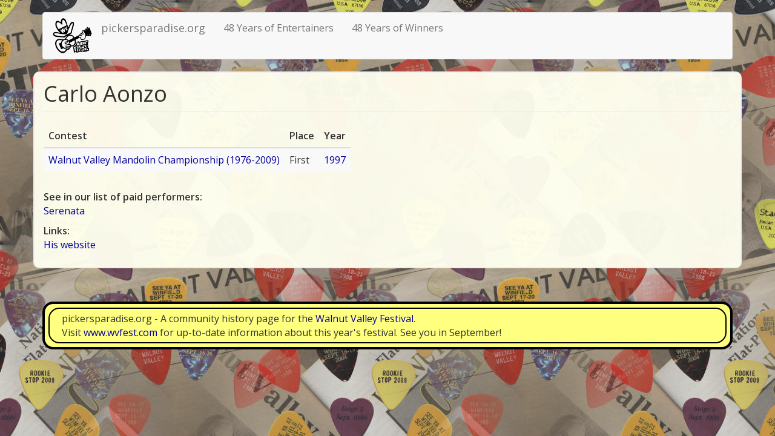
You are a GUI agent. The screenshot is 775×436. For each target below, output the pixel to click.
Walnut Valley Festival (364, 318)
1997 (335, 160)
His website (70, 244)
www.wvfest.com (120, 332)
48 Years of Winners (397, 28)
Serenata (64, 210)
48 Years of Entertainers (278, 28)
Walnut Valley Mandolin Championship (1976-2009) (164, 160)
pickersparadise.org (153, 28)
